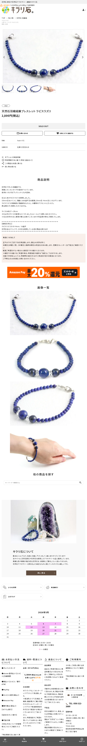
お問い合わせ (22, 133)
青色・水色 (5, 24)
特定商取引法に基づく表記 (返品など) (17, 160)
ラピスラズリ (5, 20)
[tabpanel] (43, 56)
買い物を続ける (9, 166)
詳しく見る (41, 573)
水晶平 (23, 226)
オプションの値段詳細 (11, 157)
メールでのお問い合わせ (74, 696)
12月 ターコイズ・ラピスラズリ (10, 22)
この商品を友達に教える (12, 163)
